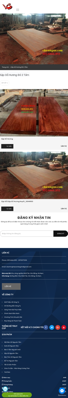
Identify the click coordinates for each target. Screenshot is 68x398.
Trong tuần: (34, 381)
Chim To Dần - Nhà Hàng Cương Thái (16, 368)
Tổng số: (34, 388)
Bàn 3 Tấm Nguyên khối (12, 349)
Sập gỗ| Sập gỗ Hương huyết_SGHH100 (17, 201)
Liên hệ (64, 146)
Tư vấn (9, 146)
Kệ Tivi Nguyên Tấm (11, 361)
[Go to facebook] (62, 391)
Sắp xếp (4, 83)
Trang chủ (5, 67)
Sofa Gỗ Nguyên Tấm (11, 346)
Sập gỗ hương (7, 139)
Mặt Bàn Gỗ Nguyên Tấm (12, 342)
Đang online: (34, 391)
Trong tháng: (34, 384)
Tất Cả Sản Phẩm (10, 364)
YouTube (7, 372)
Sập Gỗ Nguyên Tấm (11, 353)
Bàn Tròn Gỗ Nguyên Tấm (13, 357)
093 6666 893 (18, 394)
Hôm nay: (34, 377)
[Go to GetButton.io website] (62, 395)
